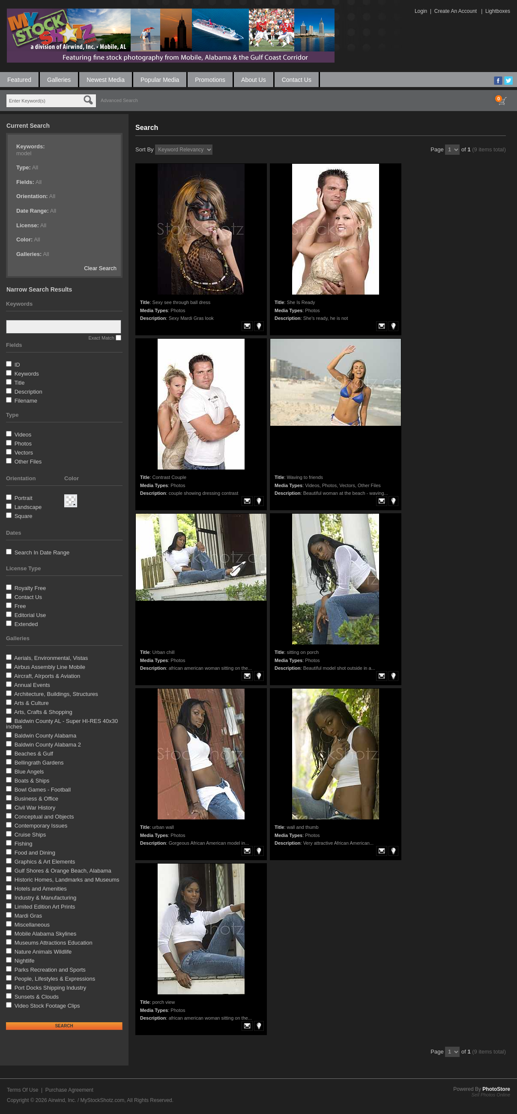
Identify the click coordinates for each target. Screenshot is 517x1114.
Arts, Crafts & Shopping (43, 712)
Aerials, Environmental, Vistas (51, 658)
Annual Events (32, 685)
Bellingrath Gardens (39, 762)
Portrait (24, 498)
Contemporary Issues (41, 825)
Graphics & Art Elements (45, 861)
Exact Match (101, 337)
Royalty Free (30, 588)
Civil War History (35, 807)
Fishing (24, 843)
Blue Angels (29, 771)
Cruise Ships (30, 834)
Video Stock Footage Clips (47, 1006)
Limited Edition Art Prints (45, 906)
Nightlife (25, 960)
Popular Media (159, 79)
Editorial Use (30, 615)
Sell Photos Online (491, 1094)
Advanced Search (119, 100)
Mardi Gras (28, 915)
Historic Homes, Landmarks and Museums (67, 879)
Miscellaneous (32, 924)
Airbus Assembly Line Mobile (49, 667)
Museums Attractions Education (54, 942)
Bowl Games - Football (43, 789)
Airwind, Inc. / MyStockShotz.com (86, 1100)
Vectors (24, 452)
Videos (23, 434)
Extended (26, 624)
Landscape (28, 507)
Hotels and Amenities (41, 888)
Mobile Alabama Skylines (46, 933)
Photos (23, 443)
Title (19, 382)
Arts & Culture (31, 703)
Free (20, 606)
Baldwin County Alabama (46, 735)
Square (24, 516)
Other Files (28, 461)
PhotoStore (496, 1089)
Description (28, 391)
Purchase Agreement (69, 1090)
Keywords (27, 373)
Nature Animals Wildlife (43, 951)
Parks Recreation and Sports (50, 969)
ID (17, 364)
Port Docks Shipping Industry (51, 988)
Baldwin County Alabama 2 (48, 744)
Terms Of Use (22, 1090)
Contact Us (296, 79)
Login (421, 11)
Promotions (210, 79)
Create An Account (455, 11)
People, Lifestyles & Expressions (55, 979)
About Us (253, 79)
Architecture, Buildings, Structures (56, 694)
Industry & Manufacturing (46, 897)
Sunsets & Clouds (37, 997)
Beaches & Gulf (34, 753)
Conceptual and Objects (44, 816)
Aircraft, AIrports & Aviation (47, 676)
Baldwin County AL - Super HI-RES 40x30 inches (62, 724)
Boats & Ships (32, 780)
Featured (19, 79)
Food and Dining (35, 852)
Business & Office (36, 798)
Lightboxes (497, 11)
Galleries (59, 79)
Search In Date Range (42, 552)
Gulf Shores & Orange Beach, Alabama (63, 870)
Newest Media (106, 79)
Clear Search (100, 268)
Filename (26, 400)
